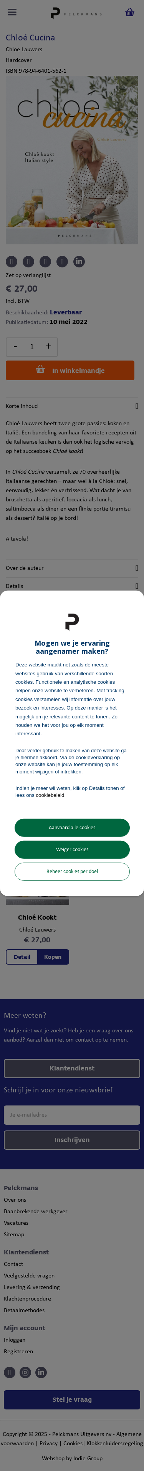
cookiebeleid (50, 795)
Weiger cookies (72, 850)
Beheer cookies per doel (72, 872)
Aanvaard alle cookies (72, 828)
